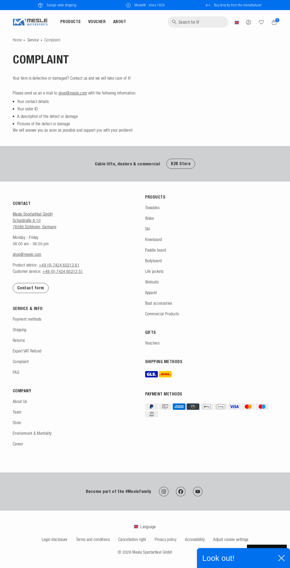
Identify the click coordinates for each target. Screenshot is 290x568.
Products (70, 21)
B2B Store (181, 163)
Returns (19, 340)
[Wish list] (261, 22)
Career (18, 443)
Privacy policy (165, 539)
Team (17, 412)
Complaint (21, 361)
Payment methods (27, 319)
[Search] (198, 22)
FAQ (16, 372)
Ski (147, 228)
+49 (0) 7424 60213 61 (59, 265)
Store (17, 422)
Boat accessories (158, 303)
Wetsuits (152, 281)
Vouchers (152, 343)
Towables (152, 207)
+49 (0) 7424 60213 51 (63, 271)
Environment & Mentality (32, 433)
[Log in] (248, 22)
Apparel (151, 292)
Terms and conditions (93, 539)
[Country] (237, 22)
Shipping (20, 329)
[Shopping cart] (272, 22)
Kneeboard (153, 239)
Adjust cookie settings (230, 539)
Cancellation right (132, 539)
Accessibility (195, 539)
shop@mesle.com (72, 93)
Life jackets (154, 271)
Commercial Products (162, 313)
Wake (149, 218)
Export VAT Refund (27, 350)
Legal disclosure (55, 539)
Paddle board (155, 250)
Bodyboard (153, 260)
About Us (20, 401)
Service (33, 39)
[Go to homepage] (17, 39)
